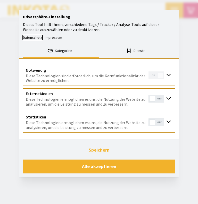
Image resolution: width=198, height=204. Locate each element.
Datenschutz (32, 37)
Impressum (53, 37)
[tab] (61, 51)
